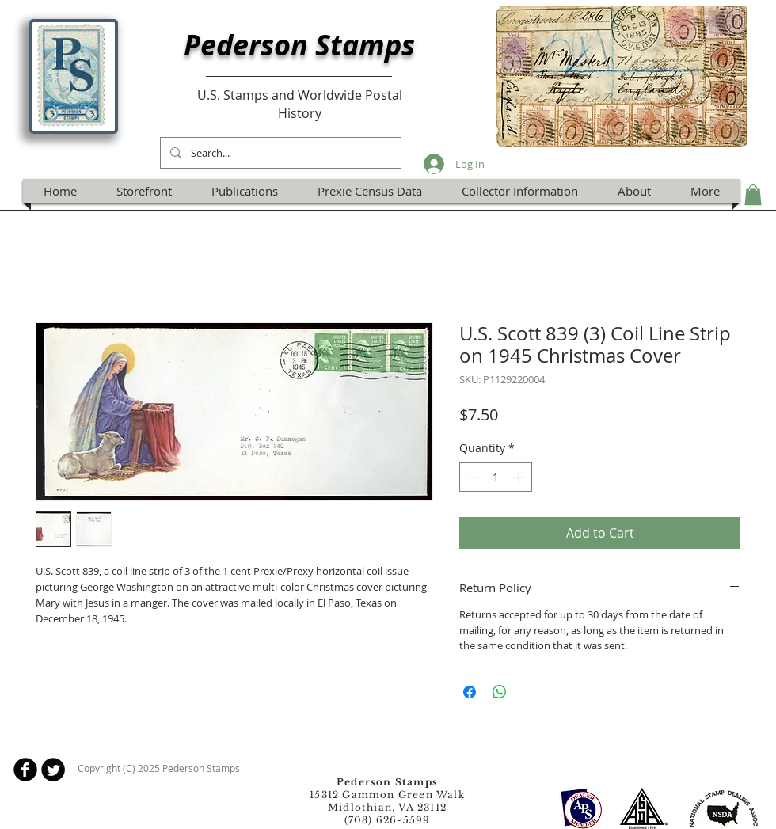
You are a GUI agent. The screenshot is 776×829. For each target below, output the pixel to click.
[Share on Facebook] (469, 692)
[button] (753, 194)
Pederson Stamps (299, 44)
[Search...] (279, 153)
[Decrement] (471, 477)
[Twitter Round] (53, 769)
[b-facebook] (25, 769)
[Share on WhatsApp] (499, 692)
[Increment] (520, 477)
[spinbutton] (495, 477)
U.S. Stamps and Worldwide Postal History (299, 103)
